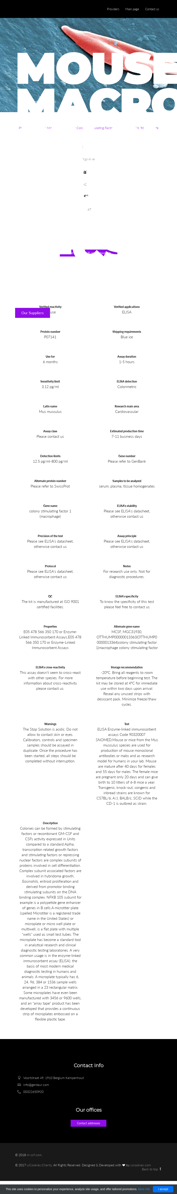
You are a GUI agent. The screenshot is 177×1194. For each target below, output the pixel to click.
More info (144, 1189)
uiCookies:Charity (39, 1165)
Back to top (152, 1169)
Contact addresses (88, 1123)
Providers (113, 9)
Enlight (34, 9)
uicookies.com (140, 1165)
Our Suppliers (32, 313)
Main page (132, 9)
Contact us (152, 9)
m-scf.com (34, 1155)
